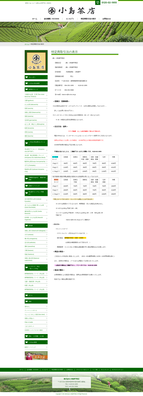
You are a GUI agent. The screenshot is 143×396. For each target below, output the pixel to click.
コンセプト (70, 19)
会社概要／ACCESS (51, 19)
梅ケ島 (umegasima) (31, 238)
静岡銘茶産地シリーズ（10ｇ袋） (35, 289)
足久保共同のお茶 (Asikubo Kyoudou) (33, 200)
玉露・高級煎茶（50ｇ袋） (33, 281)
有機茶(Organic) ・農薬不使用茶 (37, 178)
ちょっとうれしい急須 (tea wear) (35, 314)
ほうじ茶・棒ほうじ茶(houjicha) (34, 124)
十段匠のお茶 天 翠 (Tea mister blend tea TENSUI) (35, 95)
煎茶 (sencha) (29, 108)
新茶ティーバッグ (30, 347)
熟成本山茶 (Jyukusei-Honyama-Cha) (34, 170)
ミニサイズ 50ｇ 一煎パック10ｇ (37, 267)
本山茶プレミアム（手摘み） (36, 193)
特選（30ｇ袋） (29, 285)
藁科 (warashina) (30, 246)
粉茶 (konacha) (29, 128)
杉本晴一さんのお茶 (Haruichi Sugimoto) (34, 218)
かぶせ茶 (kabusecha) (31, 104)
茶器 (30, 301)
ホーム (34, 19)
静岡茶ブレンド (33, 89)
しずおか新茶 (33, 342)
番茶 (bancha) (29, 136)
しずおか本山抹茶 (34, 83)
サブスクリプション (118, 369)
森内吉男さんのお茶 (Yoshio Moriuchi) (33, 212)
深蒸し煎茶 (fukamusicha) (33, 112)
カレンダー (32, 77)
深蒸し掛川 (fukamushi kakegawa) (35, 230)
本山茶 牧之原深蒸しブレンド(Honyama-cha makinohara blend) (35, 156)
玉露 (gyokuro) (30, 100)
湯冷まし (27, 306)
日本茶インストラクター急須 (33, 330)
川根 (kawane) (29, 250)
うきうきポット (29, 326)
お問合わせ (106, 19)
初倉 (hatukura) (29, 254)
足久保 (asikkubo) (30, 242)
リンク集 (95, 369)
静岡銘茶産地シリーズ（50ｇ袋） (35, 277)
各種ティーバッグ (34, 186)
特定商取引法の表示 (88, 19)
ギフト (31, 295)
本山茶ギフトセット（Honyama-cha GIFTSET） (35, 150)
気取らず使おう (29, 318)
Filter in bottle (29, 322)
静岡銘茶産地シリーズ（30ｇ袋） (35, 273)
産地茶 (31, 225)
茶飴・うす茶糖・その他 (36, 336)
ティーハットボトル (31, 310)
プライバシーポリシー (82, 369)
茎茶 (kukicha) (29, 116)
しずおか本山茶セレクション (37, 143)
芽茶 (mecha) (29, 132)
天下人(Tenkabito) (30, 165)
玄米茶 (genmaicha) (31, 120)
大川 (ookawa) (29, 234)
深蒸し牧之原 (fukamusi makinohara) (32, 259)
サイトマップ (105, 369)
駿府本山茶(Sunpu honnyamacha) (35, 161)
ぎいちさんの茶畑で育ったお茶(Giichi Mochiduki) (34, 206)
